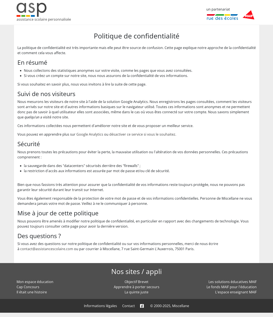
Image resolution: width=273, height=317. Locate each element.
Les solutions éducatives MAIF (232, 281)
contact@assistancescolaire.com (46, 249)
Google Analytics (89, 134)
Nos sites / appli (136, 271)
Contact (128, 305)
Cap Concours (28, 287)
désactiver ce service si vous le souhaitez (142, 134)
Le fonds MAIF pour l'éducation (232, 287)
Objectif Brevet (136, 281)
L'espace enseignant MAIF (236, 292)
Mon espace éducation (35, 281)
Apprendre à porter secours (136, 287)
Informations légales (100, 305)
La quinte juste (136, 292)
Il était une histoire (32, 292)
